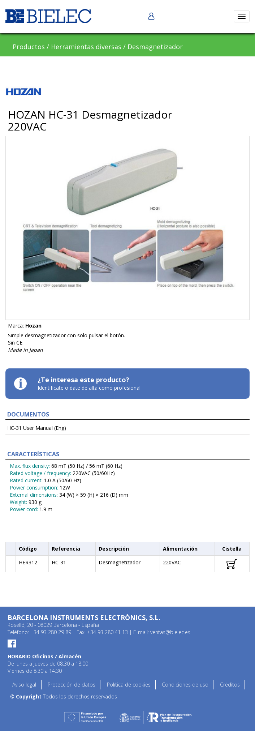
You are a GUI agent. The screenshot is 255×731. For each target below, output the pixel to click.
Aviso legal (24, 684)
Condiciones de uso (185, 684)
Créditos (230, 684)
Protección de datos (71, 684)
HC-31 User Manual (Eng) (36, 427)
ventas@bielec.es (170, 632)
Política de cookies (129, 684)
